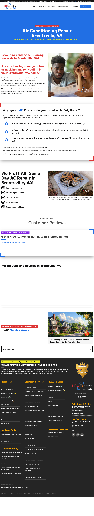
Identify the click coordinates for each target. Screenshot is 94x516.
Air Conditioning (63, 6)
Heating (75, 6)
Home (33, 6)
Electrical (51, 6)
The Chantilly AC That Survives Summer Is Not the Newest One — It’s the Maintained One (69, 340)
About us (41, 6)
